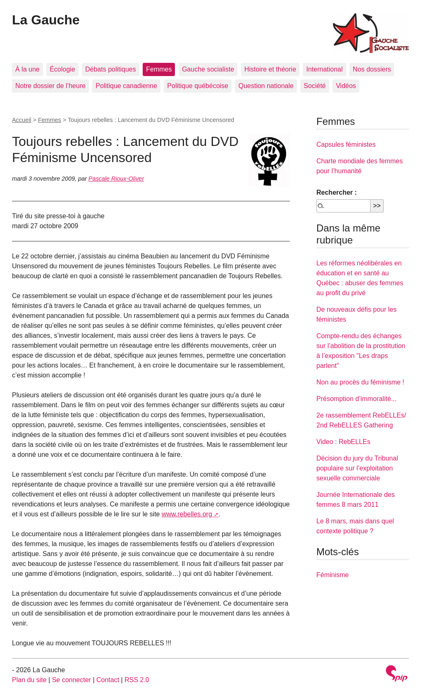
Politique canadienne (126, 85)
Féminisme (332, 574)
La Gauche (46, 19)
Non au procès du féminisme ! (360, 382)
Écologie (62, 69)
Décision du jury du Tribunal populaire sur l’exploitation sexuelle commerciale (357, 468)
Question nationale (265, 85)
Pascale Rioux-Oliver (116, 178)
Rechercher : (336, 192)
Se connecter (71, 679)
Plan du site (29, 679)
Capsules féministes (346, 144)
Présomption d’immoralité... (356, 398)
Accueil (21, 120)
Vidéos (346, 85)
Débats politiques (110, 69)
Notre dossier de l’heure (50, 85)
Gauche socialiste (208, 69)
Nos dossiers (372, 69)
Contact (107, 679)
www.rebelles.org (187, 514)
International (324, 69)
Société (314, 85)
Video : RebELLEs (343, 441)
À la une (27, 69)
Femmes (159, 69)
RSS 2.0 (136, 679)
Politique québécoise (197, 85)
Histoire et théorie (270, 69)
